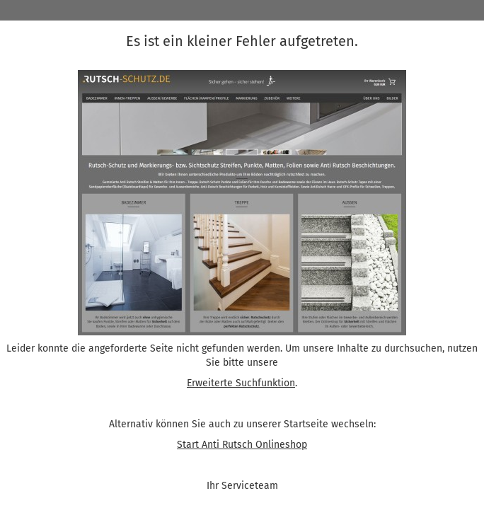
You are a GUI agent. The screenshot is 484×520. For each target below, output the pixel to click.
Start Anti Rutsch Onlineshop (242, 445)
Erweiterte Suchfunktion (241, 383)
